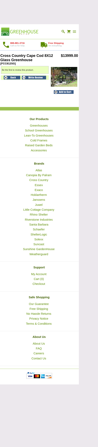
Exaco (39, 189)
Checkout (39, 283)
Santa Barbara (38, 224)
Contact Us (38, 358)
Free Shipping (39, 308)
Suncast (38, 244)
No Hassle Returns (38, 313)
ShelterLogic (39, 234)
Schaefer (39, 229)
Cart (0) (39, 279)
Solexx (38, 239)
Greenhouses (39, 125)
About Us (39, 343)
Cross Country (38, 180)
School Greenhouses (39, 130)
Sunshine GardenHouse (39, 249)
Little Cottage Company (38, 209)
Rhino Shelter (39, 214)
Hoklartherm (39, 194)
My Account (38, 274)
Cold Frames (38, 140)
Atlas (38, 170)
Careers (38, 353)
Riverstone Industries (39, 219)
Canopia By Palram (39, 175)
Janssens (39, 199)
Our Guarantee (39, 303)
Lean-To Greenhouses (38, 135)
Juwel (39, 204)
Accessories (39, 150)
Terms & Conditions (39, 323)
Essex (39, 185)
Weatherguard (38, 254)
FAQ (39, 348)
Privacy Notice (38, 318)
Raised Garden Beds (39, 145)
